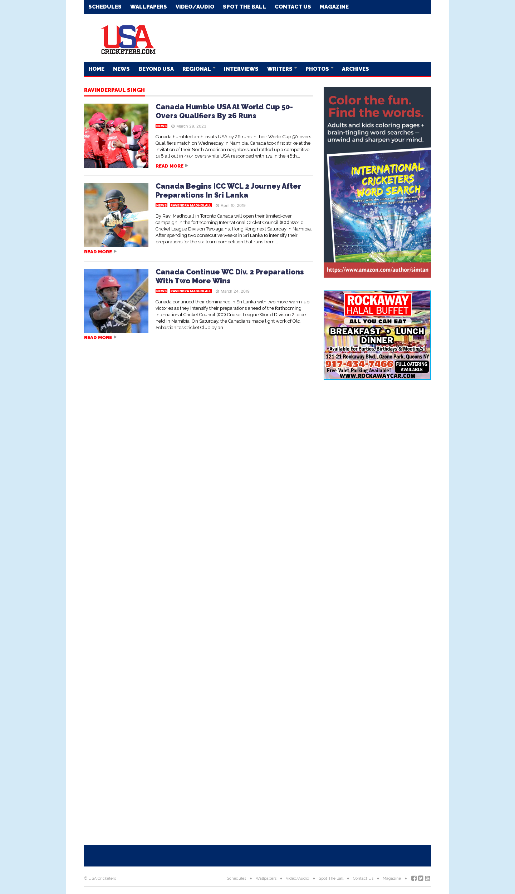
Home (96, 69)
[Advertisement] (301, 37)
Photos (317, 69)
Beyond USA (156, 69)
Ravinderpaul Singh (114, 90)
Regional (197, 69)
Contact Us (293, 7)
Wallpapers (148, 7)
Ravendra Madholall (191, 205)
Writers (280, 69)
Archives (355, 69)
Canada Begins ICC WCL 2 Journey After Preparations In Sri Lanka (228, 190)
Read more (169, 166)
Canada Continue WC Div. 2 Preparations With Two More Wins (230, 276)
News (121, 69)
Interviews (241, 69)
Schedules (105, 7)
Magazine (334, 7)
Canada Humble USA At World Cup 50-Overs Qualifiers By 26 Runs (224, 111)
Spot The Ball (244, 7)
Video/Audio (195, 7)
